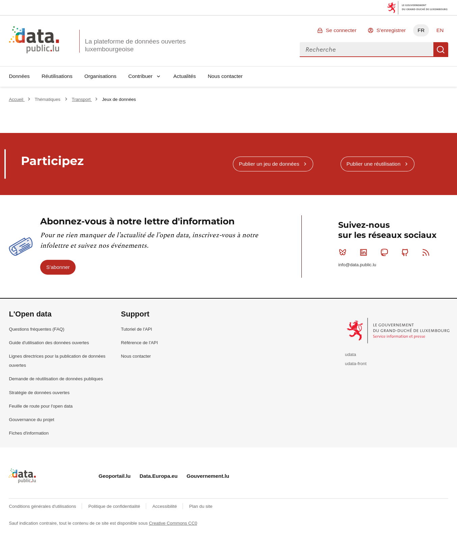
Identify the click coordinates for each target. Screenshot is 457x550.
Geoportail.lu (115, 476)
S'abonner (58, 267)
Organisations (100, 76)
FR (421, 30)
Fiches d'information (29, 433)
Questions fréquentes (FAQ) (36, 329)
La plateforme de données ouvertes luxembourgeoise (135, 45)
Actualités (184, 76)
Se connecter (341, 30)
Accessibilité (165, 506)
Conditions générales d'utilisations (43, 506)
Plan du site (200, 506)
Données (19, 76)
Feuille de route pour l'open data (41, 406)
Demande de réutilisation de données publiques (56, 378)
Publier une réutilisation (373, 164)
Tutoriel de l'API (136, 329)
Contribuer (140, 76)
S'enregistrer (391, 30)
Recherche (440, 49)
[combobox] (366, 49)
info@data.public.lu (357, 264)
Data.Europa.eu (158, 476)
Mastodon (386, 252)
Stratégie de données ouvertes (39, 392)
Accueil (16, 99)
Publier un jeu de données (269, 164)
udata (350, 354)
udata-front (356, 363)
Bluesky (344, 252)
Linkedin (365, 252)
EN (439, 30)
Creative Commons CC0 (173, 523)
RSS (427, 252)
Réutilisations (57, 76)
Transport (82, 99)
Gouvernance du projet (31, 419)
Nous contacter (225, 76)
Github (406, 252)
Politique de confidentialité (114, 506)
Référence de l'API (139, 342)
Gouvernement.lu (208, 476)
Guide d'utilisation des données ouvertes (49, 342)
